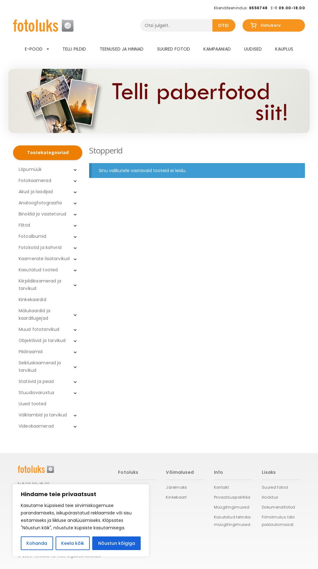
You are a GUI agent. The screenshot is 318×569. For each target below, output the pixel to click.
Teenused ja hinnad (122, 49)
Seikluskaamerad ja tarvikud (40, 366)
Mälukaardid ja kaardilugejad (34, 314)
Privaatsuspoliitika (232, 497)
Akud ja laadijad (36, 192)
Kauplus (284, 49)
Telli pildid (74, 49)
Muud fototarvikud (39, 329)
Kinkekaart (176, 497)
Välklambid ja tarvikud (43, 415)
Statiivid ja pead (36, 381)
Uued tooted (33, 404)
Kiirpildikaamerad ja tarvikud (40, 284)
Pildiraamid (31, 352)
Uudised (253, 49)
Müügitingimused (231, 507)
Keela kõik (72, 543)
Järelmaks (176, 487)
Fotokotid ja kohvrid (40, 247)
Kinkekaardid (32, 299)
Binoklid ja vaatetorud (42, 214)
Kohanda (36, 543)
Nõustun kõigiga (116, 543)
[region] (80, 520)
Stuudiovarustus (36, 392)
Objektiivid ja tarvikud (42, 340)
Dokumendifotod (278, 507)
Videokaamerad (36, 426)
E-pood (37, 49)
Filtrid (24, 225)
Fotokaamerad (35, 180)
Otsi (223, 25)
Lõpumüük (30, 169)
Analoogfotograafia (40, 203)
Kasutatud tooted (38, 270)
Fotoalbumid (33, 236)
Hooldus (270, 497)
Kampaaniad (216, 49)
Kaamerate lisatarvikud (44, 259)
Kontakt (221, 487)
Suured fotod (173, 49)
